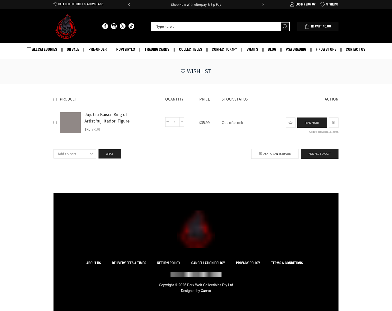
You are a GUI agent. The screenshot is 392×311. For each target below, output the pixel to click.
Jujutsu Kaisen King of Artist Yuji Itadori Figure (107, 118)
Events (252, 49)
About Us (93, 263)
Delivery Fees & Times (129, 263)
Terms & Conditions (287, 263)
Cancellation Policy (208, 263)
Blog (272, 49)
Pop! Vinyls (125, 49)
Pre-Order (97, 49)
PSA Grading (296, 49)
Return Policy (168, 263)
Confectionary (224, 49)
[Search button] (285, 26)
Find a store (326, 49)
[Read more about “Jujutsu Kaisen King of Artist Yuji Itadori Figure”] (312, 123)
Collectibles (190, 49)
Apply (109, 154)
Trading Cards (157, 49)
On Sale (73, 49)
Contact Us (356, 49)
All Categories (42, 49)
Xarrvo (206, 291)
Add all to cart (320, 154)
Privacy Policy (248, 263)
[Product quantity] (175, 122)
